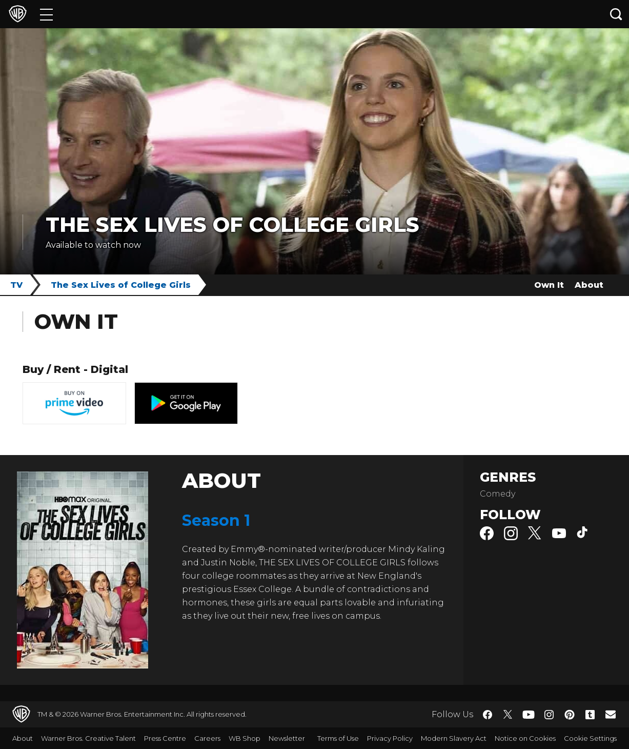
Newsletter (287, 738)
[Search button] (616, 14)
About (589, 285)
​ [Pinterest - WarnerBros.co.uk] (569, 714)
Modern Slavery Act (453, 738)
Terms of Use (338, 738)
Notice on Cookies (525, 738)
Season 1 (216, 520)
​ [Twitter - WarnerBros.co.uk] (508, 714)
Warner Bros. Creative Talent (88, 738)
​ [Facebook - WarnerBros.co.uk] (487, 714)
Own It (549, 285)
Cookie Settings (590, 738)
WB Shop (244, 738)
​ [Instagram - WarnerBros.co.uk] (549, 714)
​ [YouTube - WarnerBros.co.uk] (528, 714)
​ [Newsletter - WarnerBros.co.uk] (610, 714)
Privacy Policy (390, 738)
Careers (207, 738)
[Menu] (46, 14)
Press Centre (165, 738)
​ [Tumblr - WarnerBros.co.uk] (590, 714)
